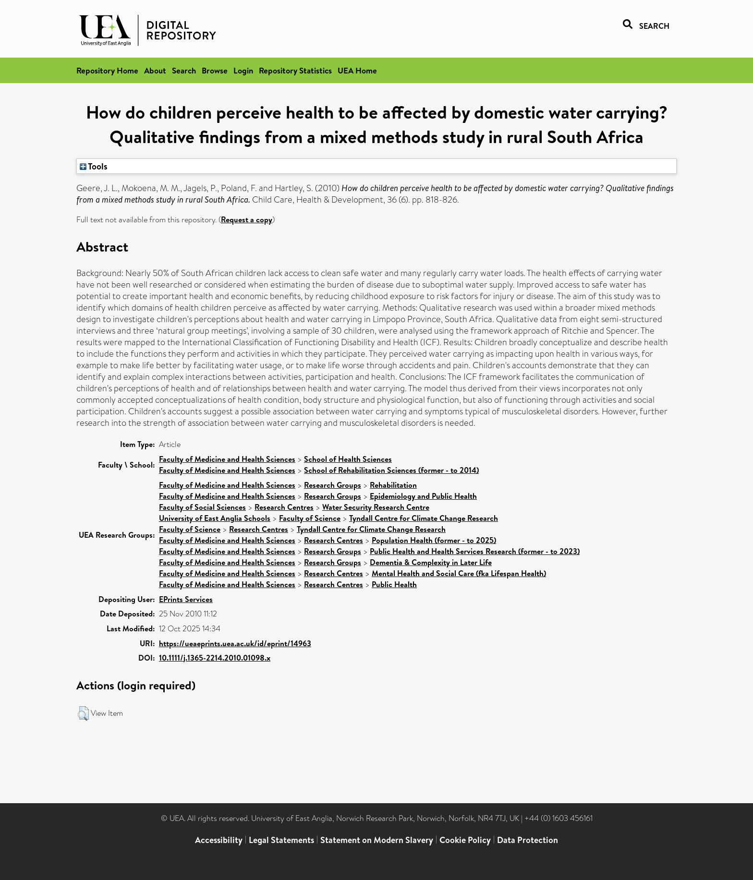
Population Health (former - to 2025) (434, 540)
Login (243, 70)
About (155, 70)
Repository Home (107, 70)
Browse (215, 70)
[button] (83, 713)
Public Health (394, 584)
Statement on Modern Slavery (376, 840)
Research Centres (284, 507)
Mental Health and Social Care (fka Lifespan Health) (459, 573)
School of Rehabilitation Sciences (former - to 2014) (391, 470)
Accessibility (219, 840)
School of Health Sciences (348, 459)
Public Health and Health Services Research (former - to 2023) (475, 551)
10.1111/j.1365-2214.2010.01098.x (214, 657)
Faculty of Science (309, 518)
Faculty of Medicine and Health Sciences (227, 459)
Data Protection (527, 840)
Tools (94, 166)
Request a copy (246, 219)
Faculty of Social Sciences (202, 507)
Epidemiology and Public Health (423, 496)
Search (184, 70)
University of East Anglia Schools (214, 518)
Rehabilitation (393, 485)
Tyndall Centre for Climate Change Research (423, 518)
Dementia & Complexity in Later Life (431, 562)
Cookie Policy (465, 840)
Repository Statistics (295, 70)
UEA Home (357, 70)
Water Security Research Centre (375, 507)
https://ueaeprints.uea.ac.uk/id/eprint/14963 (235, 643)
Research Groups (332, 485)
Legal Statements (281, 840)
